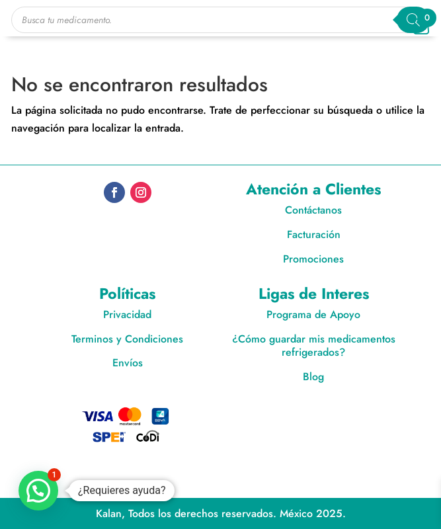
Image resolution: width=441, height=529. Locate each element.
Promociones (313, 258)
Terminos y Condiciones (127, 338)
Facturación (314, 234)
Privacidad (127, 314)
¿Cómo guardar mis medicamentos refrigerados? (313, 345)
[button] (38, 490)
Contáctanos (313, 210)
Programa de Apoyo (313, 314)
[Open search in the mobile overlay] (220, 20)
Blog (313, 376)
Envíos (127, 362)
